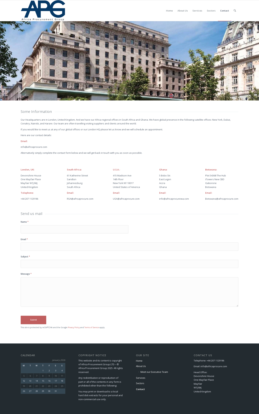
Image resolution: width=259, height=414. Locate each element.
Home (139, 360)
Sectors (140, 383)
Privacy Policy (74, 327)
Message (26, 273)
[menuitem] (169, 10)
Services (140, 377)
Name (25, 221)
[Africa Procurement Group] (43, 10)
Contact (140, 389)
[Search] (234, 10)
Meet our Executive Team (154, 372)
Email (24, 239)
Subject (25, 256)
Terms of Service (91, 327)
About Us (141, 366)
